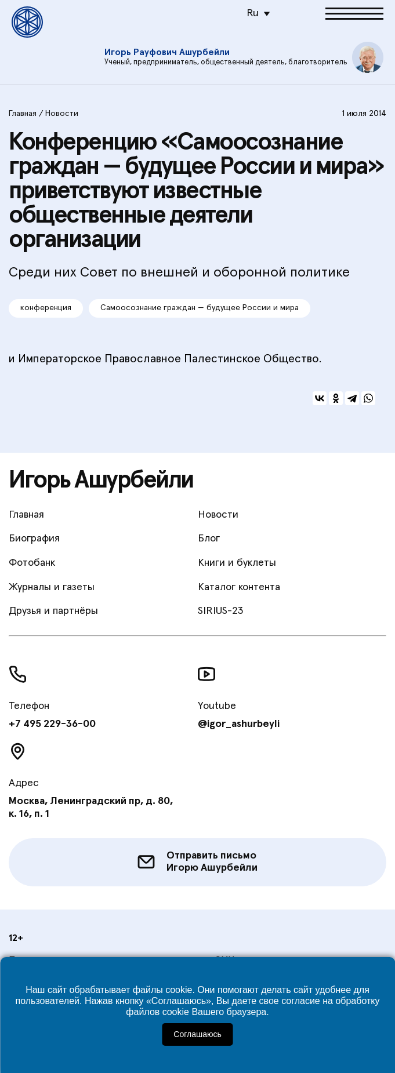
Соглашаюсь (197, 1034)
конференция (45, 308)
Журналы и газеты (52, 587)
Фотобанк (32, 563)
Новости (61, 114)
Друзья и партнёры (53, 611)
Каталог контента (239, 587)
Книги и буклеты (237, 563)
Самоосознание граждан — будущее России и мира (199, 308)
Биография (34, 538)
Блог (209, 538)
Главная (23, 114)
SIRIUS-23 (220, 611)
